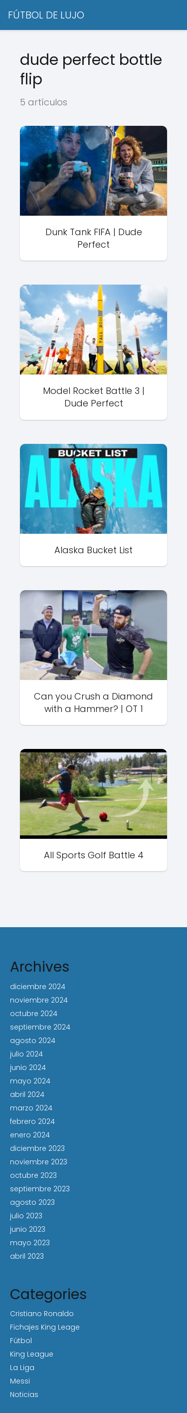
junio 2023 (27, 1229)
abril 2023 (27, 1256)
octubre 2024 (33, 1014)
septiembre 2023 (40, 1189)
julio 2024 (26, 1054)
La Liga (22, 1368)
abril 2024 (27, 1094)
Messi (20, 1381)
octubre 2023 (33, 1175)
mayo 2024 (30, 1081)
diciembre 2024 (37, 987)
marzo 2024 (31, 1108)
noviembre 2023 (38, 1162)
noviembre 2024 (39, 1000)
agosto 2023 (32, 1202)
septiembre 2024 (40, 1027)
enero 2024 (30, 1135)
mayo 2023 (30, 1243)
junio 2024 (28, 1067)
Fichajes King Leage (45, 1327)
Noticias (24, 1395)
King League (31, 1354)
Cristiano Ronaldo (42, 1314)
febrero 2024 (32, 1121)
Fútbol (21, 1341)
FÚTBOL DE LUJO (46, 15)
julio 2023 (26, 1216)
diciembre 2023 (37, 1148)
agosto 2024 (32, 1041)
